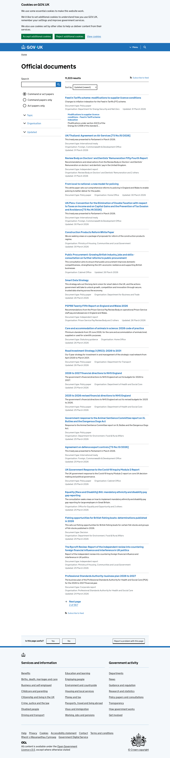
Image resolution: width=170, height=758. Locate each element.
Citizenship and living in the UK (37, 697)
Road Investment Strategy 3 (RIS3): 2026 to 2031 (93, 350)
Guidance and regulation (122, 685)
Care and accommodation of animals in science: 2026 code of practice (104, 328)
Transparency (116, 703)
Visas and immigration (77, 709)
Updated (32, 132)
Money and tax (73, 697)
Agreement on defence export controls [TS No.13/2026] (97, 447)
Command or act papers (41, 94)
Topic (30, 115)
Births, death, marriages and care (39, 679)
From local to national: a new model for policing (92, 183)
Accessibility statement (63, 733)
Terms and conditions (101, 733)
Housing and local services (79, 691)
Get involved (115, 715)
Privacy (33, 733)
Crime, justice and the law (35, 703)
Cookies (44, 733)
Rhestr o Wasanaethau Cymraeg (38, 737)
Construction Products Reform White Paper (89, 232)
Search (34, 78)
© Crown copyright (138, 749)
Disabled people (30, 709)
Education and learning (77, 673)
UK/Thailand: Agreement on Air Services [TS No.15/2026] (97, 135)
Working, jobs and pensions (80, 715)
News (112, 679)
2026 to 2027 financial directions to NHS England (93, 373)
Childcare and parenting (34, 691)
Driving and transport (32, 715)
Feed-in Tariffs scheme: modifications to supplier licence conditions (103, 97)
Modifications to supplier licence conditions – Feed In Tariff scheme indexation (84, 117)
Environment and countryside (81, 685)
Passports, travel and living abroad (84, 703)
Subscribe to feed (139, 77)
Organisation (34, 123)
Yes (56, 641)
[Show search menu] (145, 47)
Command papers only (40, 99)
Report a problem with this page (128, 641)
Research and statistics (122, 691)
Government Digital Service (73, 737)
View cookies (94, 36)
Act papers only (36, 105)
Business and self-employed (36, 685)
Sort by (68, 87)
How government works (122, 709)
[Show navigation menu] (134, 47)
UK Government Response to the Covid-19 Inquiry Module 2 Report (102, 469)
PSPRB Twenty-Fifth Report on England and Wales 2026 (96, 305)
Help (24, 733)
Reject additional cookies (69, 36)
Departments (116, 673)
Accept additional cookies (37, 36)
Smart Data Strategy (76, 280)
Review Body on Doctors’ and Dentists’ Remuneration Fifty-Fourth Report (106, 158)
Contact (83, 733)
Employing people (74, 679)
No (72, 641)
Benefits (25, 673)
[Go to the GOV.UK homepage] (32, 47)
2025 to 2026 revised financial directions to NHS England (98, 395)
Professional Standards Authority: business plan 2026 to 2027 (100, 575)
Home (24, 54)
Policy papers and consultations (126, 697)
